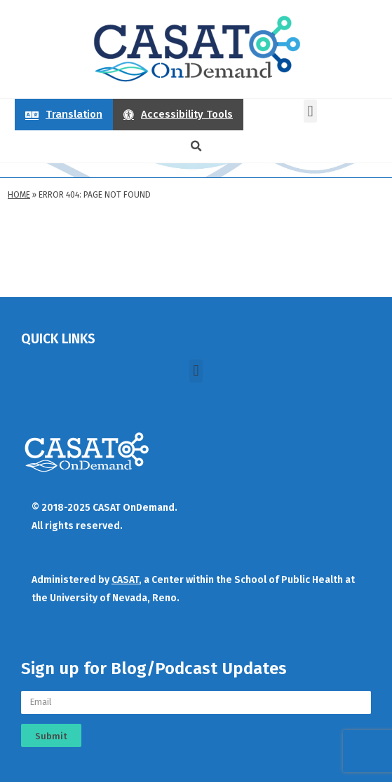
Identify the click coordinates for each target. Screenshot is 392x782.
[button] (310, 111)
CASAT (125, 580)
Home (19, 195)
